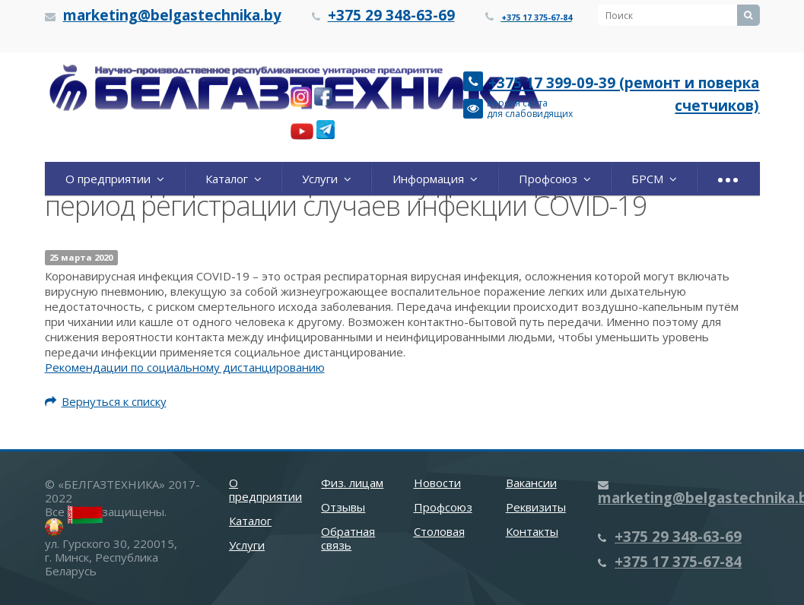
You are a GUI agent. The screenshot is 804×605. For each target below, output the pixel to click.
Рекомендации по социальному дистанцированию (185, 367)
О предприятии (114, 178)
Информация (435, 178)
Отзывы (343, 507)
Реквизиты (536, 507)
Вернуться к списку (106, 401)
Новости (437, 482)
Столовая (439, 531)
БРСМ (654, 178)
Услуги (326, 178)
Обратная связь (348, 538)
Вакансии (531, 482)
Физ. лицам (352, 482)
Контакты (532, 531)
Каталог (233, 178)
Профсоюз (555, 178)
